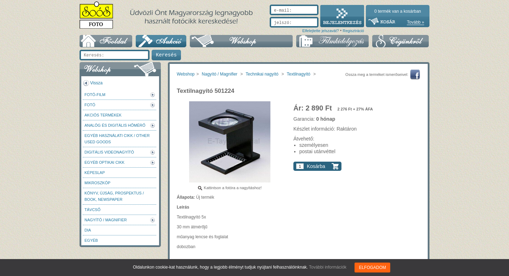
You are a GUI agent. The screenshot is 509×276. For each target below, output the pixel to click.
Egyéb (91, 240)
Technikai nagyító (262, 74)
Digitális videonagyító (109, 152)
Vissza (96, 82)
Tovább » (415, 22)
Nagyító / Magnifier (105, 220)
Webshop (185, 74)
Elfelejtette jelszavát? (320, 31)
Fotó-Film (94, 94)
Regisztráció (353, 31)
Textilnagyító (298, 74)
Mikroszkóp (97, 183)
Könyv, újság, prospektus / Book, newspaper (114, 196)
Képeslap (94, 172)
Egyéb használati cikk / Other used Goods (117, 138)
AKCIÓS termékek (103, 115)
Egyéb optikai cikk (104, 162)
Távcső (92, 210)
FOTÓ (89, 105)
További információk (327, 267)
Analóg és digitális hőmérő (114, 125)
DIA (87, 230)
